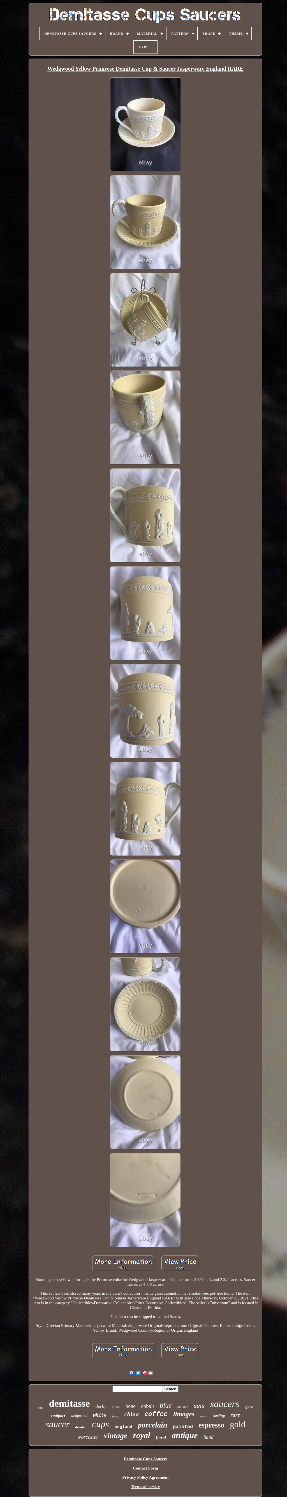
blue (166, 1405)
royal (141, 1435)
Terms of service (145, 1486)
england (123, 1427)
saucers (224, 1404)
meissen (182, 1407)
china (131, 1414)
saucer (58, 1424)
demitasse (69, 1403)
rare (235, 1415)
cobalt (147, 1406)
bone (130, 1406)
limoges (184, 1414)
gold (237, 1424)
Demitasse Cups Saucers (145, 1459)
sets (199, 1406)
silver (116, 1407)
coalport (58, 1415)
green (249, 1407)
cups (100, 1424)
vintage (116, 1435)
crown (203, 1416)
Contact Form (145, 1468)
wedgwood (79, 1415)
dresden (80, 1427)
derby (101, 1406)
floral (161, 1437)
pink (40, 1407)
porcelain (152, 1425)
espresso (211, 1425)
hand (208, 1437)
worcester (87, 1437)
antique (185, 1435)
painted (183, 1426)
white (100, 1415)
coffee (156, 1414)
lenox (115, 1416)
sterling (219, 1415)
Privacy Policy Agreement (145, 1477)
